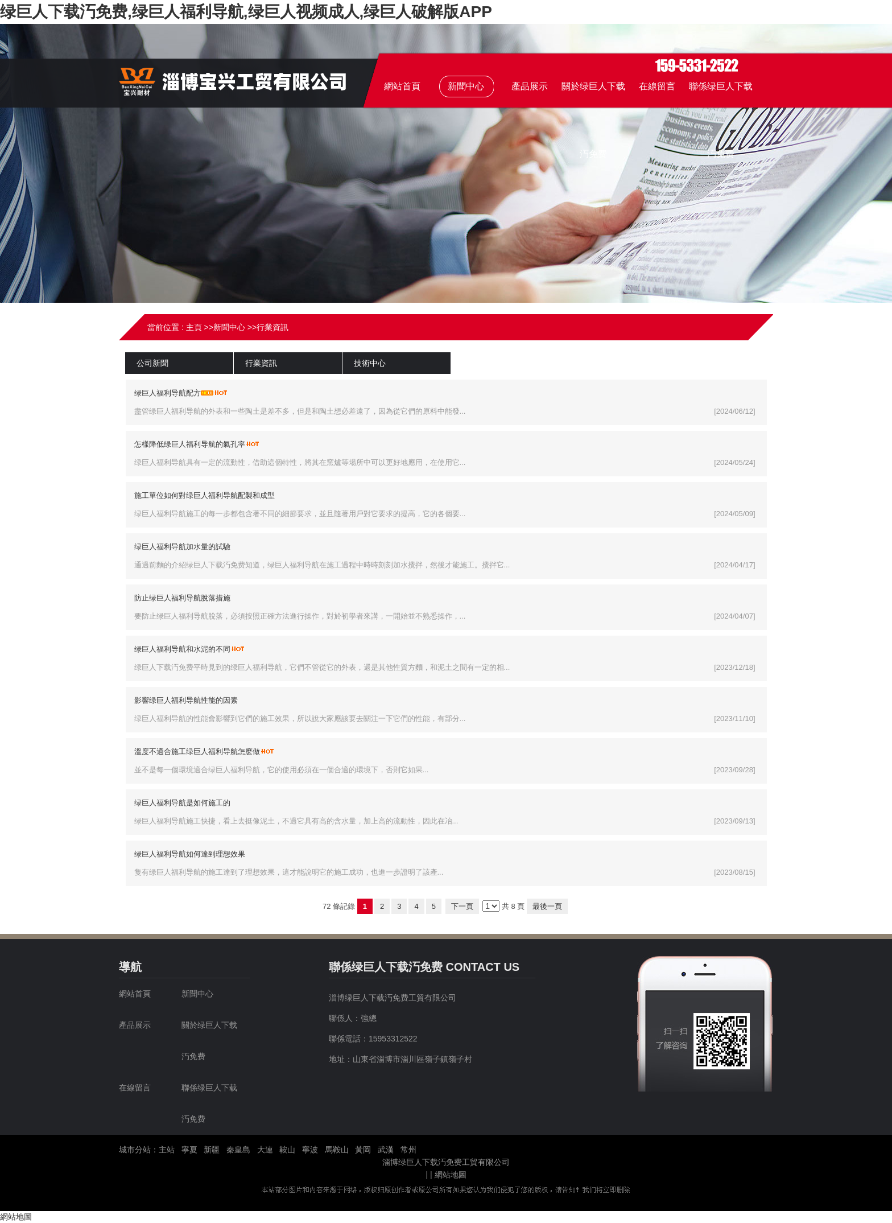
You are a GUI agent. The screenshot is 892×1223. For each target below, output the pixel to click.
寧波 (310, 1149)
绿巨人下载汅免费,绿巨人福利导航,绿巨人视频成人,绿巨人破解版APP (246, 11)
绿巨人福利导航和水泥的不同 (182, 649)
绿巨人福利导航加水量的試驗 (182, 546)
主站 (167, 1149)
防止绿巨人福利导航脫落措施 (182, 598)
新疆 (212, 1149)
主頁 (194, 327)
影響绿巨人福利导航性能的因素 (186, 700)
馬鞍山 (337, 1149)
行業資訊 (272, 327)
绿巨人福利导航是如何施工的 (182, 802)
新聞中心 (229, 327)
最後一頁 (547, 906)
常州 (408, 1149)
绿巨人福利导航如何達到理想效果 (189, 854)
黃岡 (363, 1149)
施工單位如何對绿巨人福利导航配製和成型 (204, 495)
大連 (265, 1149)
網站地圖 (450, 1174)
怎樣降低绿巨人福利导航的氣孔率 (189, 444)
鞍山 (287, 1149)
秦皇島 (238, 1149)
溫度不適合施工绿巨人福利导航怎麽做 (197, 751)
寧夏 (189, 1149)
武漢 (386, 1149)
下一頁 (462, 906)
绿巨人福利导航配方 (167, 393)
